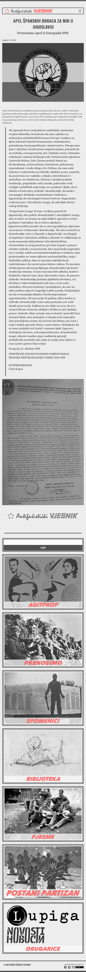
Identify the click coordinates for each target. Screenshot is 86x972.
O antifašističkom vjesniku (17, 964)
